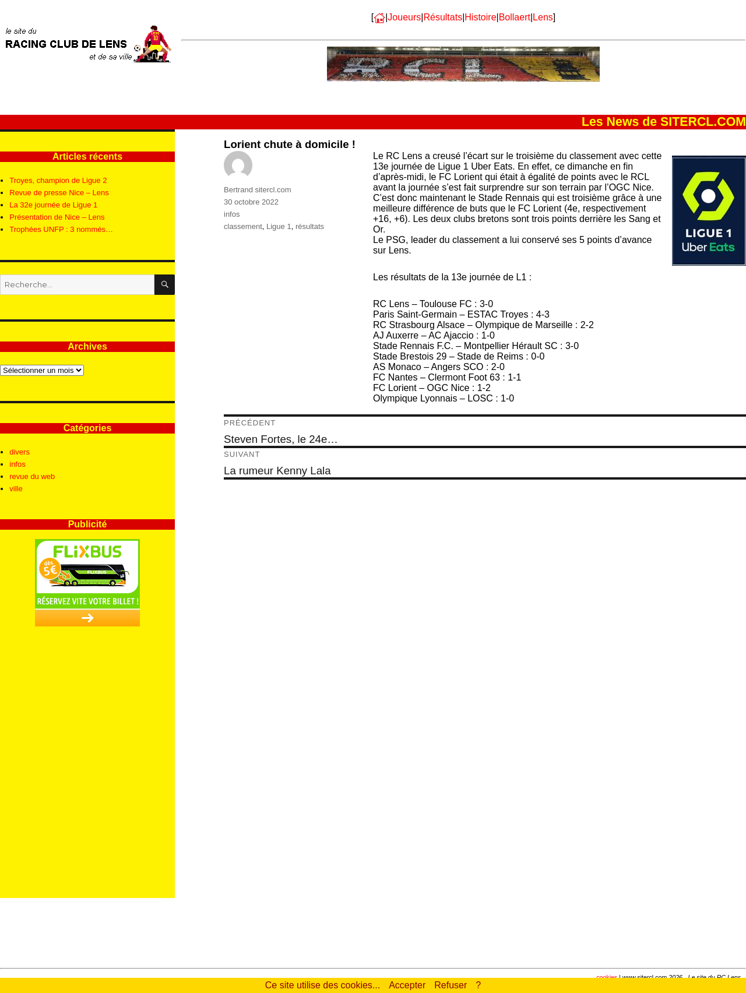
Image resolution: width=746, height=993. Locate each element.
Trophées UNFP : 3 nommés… (61, 229)
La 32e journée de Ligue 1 (53, 204)
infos (232, 214)
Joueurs (404, 17)
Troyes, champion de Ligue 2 (58, 180)
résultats (309, 226)
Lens (543, 17)
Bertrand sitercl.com (257, 189)
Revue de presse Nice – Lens (59, 192)
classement (243, 226)
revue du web (32, 476)
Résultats (442, 17)
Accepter (407, 985)
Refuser (450, 985)
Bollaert (514, 17)
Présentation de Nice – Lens (56, 217)
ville (15, 488)
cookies (606, 977)
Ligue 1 (278, 226)
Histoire (480, 17)
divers (19, 452)
